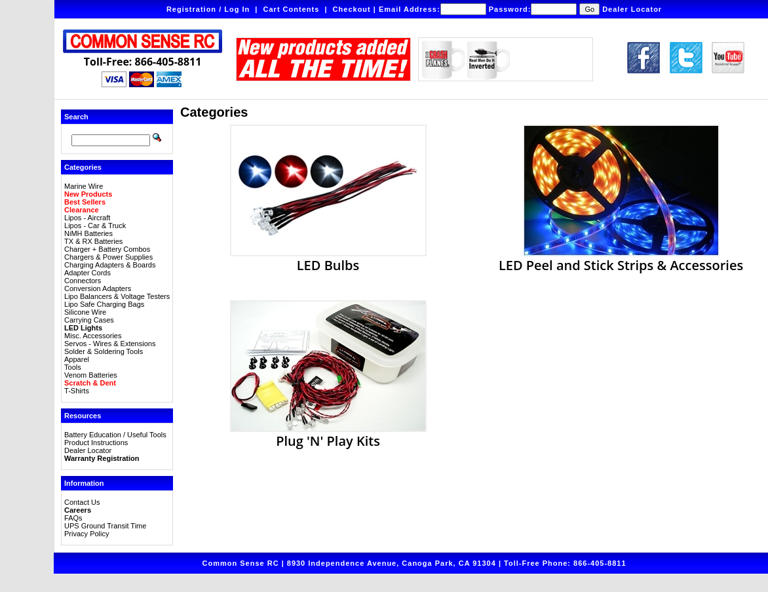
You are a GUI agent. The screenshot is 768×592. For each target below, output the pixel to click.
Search (76, 117)
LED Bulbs (328, 258)
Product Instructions (96, 442)
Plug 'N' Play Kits (328, 434)
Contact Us (82, 502)
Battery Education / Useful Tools (115, 435)
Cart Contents (291, 9)
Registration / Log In (208, 9)
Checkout (352, 9)
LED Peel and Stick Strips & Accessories (621, 258)
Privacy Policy (86, 534)
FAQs (73, 518)
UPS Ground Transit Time (105, 526)
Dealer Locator (632, 9)
